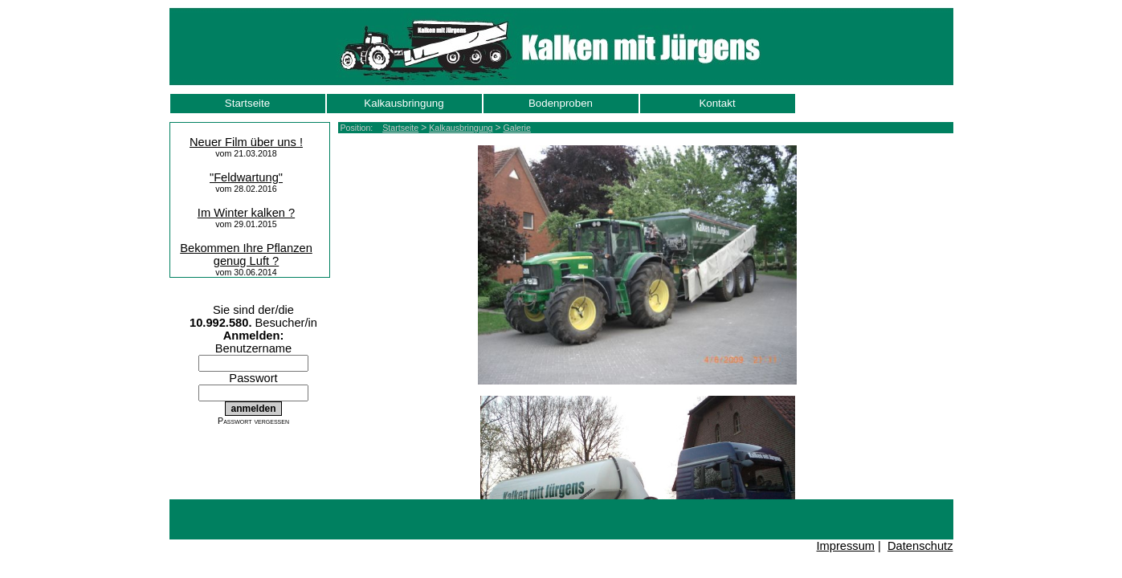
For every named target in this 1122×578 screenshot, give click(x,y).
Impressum (846, 545)
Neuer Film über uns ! (246, 142)
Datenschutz (920, 545)
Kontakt (717, 103)
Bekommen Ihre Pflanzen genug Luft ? (246, 254)
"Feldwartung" (246, 177)
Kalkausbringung (403, 103)
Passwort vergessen (253, 420)
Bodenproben (560, 103)
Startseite (247, 103)
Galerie (517, 127)
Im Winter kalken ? (246, 212)
